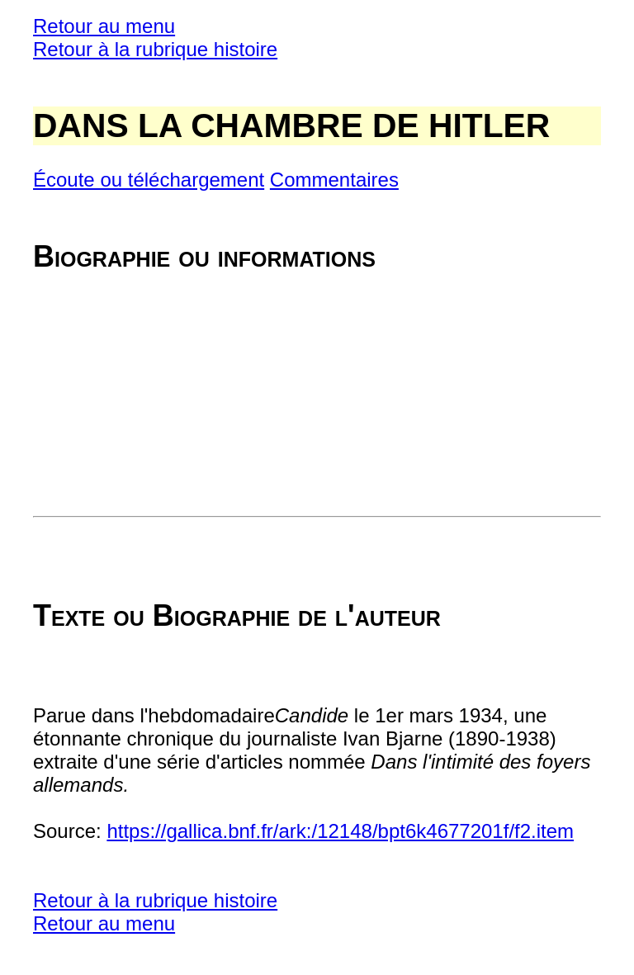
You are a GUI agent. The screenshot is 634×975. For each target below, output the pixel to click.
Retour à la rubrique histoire (155, 49)
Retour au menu (104, 26)
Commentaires (334, 179)
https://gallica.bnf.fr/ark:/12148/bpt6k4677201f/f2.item (340, 831)
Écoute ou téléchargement (148, 179)
